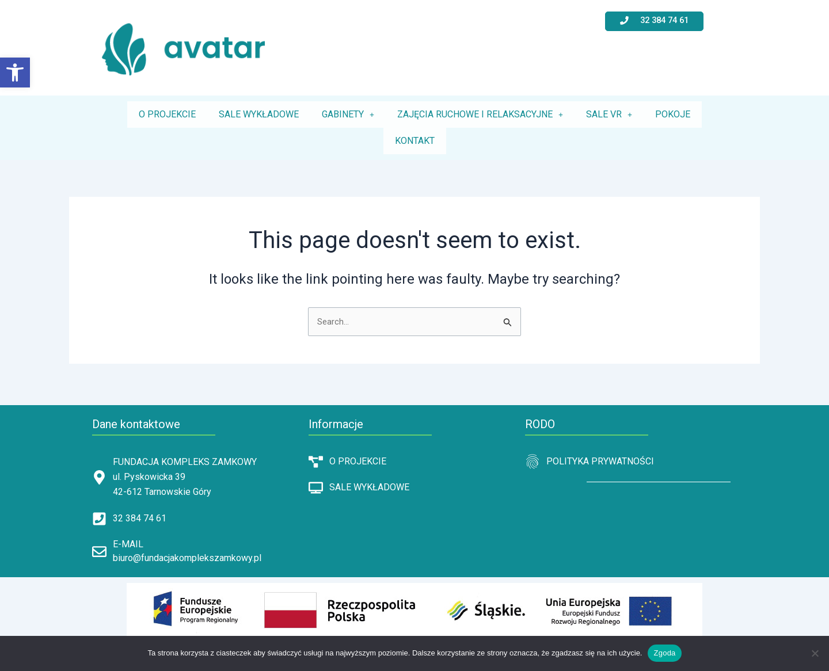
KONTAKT (415, 140)
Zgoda (664, 653)
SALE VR (609, 114)
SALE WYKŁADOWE (259, 114)
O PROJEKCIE (167, 114)
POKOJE (672, 114)
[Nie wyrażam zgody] (814, 653)
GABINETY (348, 114)
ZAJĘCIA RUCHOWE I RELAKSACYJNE (480, 114)
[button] (15, 72)
